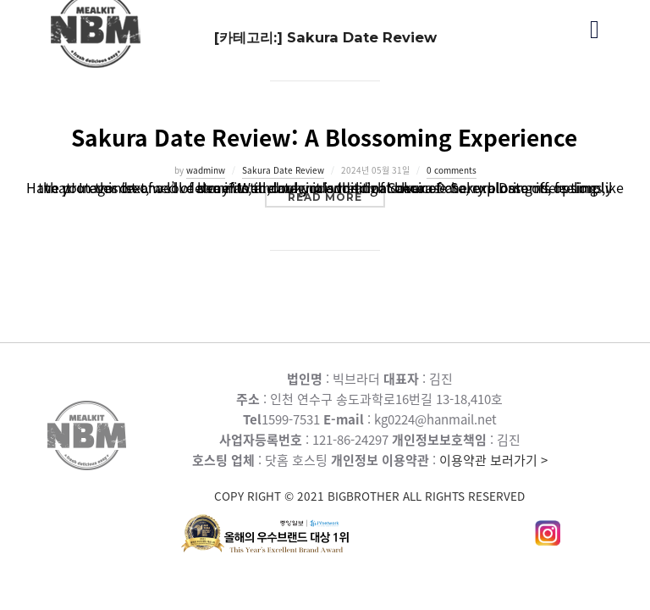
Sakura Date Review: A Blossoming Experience (324, 137)
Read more (336, 196)
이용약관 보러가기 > (370, 478)
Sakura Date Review (283, 170)
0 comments (451, 170)
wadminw (205, 170)
